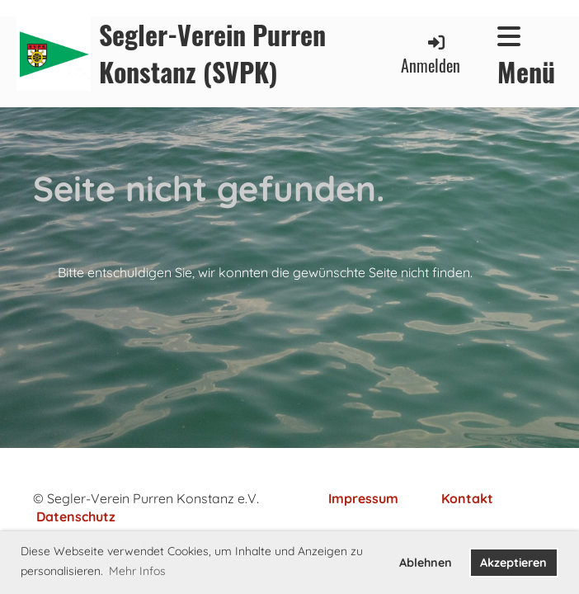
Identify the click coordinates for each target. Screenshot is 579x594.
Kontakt (467, 498)
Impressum (363, 498)
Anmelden (430, 55)
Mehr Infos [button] (137, 570)
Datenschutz (75, 516)
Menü (526, 57)
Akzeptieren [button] (513, 562)
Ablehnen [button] (425, 562)
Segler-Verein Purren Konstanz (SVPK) (212, 53)
